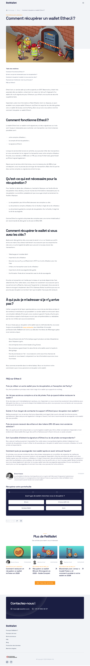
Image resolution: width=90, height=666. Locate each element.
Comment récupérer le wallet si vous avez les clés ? (21, 77)
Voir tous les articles (45, 583)
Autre (63, 508)
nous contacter (28, 327)
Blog (17, 10)
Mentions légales (11, 648)
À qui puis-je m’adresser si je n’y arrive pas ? (19, 80)
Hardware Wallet (26, 508)
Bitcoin (26, 502)
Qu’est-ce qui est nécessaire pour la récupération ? (21, 74)
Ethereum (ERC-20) (63, 502)
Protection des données (13, 645)
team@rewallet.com (20, 609)
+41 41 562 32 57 (40, 609)
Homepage (10, 10)
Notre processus (11, 636)
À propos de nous (11, 633)
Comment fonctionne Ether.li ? (15, 72)
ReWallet (11, 3)
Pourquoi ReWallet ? (12, 630)
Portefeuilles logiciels (14, 15)
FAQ (7, 639)
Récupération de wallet (41, 566)
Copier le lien (10, 521)
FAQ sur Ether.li (10, 82)
